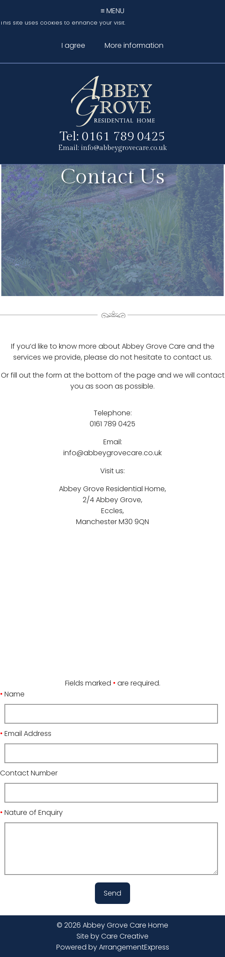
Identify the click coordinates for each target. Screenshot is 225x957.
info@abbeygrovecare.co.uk (124, 148)
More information (134, 45)
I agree (73, 45)
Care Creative (125, 936)
